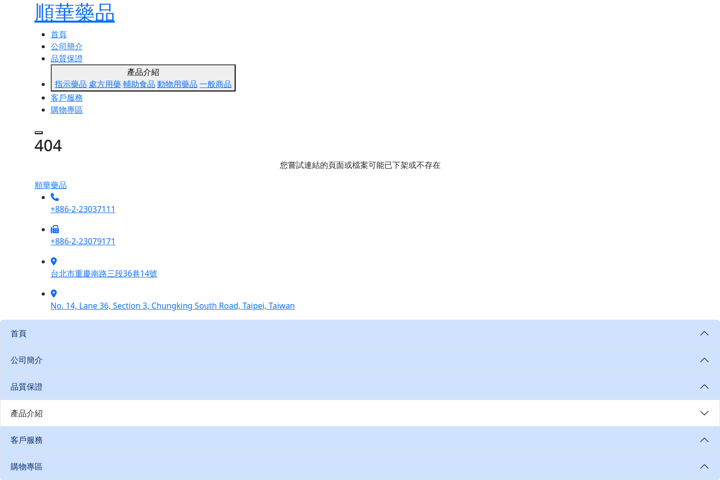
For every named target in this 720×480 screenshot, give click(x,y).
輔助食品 (139, 83)
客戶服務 (67, 97)
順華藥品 (51, 184)
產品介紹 (143, 78)
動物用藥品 (177, 83)
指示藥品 (71, 83)
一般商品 (215, 83)
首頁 (59, 34)
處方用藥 (105, 83)
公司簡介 (67, 46)
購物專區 (67, 109)
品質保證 (67, 58)
